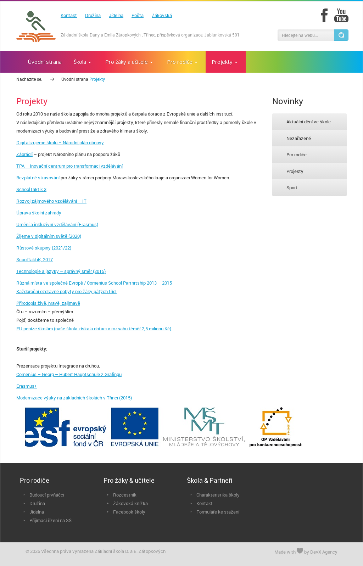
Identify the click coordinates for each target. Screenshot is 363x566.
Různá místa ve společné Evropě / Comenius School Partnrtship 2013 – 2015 (94, 283)
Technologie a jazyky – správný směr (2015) (61, 271)
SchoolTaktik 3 (31, 189)
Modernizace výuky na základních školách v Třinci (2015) (74, 397)
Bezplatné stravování (38, 177)
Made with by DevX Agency (305, 551)
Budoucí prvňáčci (46, 495)
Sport (291, 187)
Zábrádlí (24, 154)
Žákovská (162, 15)
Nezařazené (298, 138)
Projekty (294, 171)
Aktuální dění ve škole (308, 121)
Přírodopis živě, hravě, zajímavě (48, 303)
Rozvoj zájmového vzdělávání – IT (51, 201)
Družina (93, 15)
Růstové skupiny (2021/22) (43, 248)
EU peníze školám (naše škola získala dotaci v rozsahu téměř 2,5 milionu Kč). (94, 328)
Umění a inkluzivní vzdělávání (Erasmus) (57, 224)
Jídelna (116, 15)
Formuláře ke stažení (217, 512)
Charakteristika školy (218, 495)
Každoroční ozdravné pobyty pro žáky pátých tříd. (66, 291)
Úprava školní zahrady (38, 212)
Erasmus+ (26, 386)
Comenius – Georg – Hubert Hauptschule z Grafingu (69, 374)
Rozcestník (124, 495)
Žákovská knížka (130, 503)
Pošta (138, 15)
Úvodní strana (74, 79)
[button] (341, 35)
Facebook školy (129, 512)
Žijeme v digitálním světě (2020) (48, 236)
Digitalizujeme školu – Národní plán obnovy (60, 142)
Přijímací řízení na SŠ (50, 520)
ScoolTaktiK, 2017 (34, 259)
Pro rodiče (296, 154)
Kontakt (69, 15)
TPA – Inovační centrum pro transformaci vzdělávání (69, 166)
